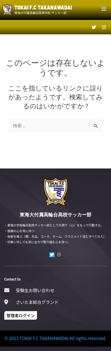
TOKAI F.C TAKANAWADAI (43, 7)
